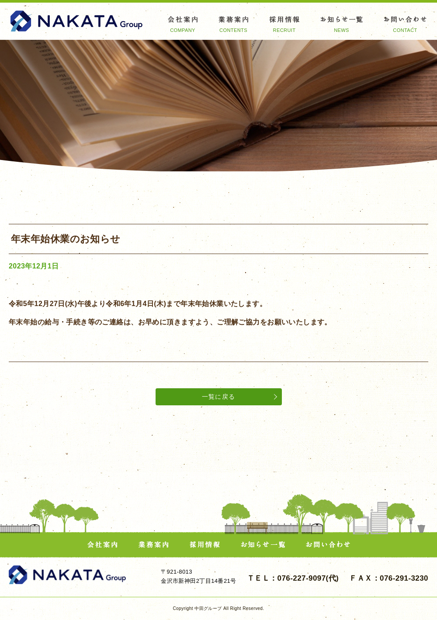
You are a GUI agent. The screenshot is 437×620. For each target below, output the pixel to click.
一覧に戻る (219, 396)
